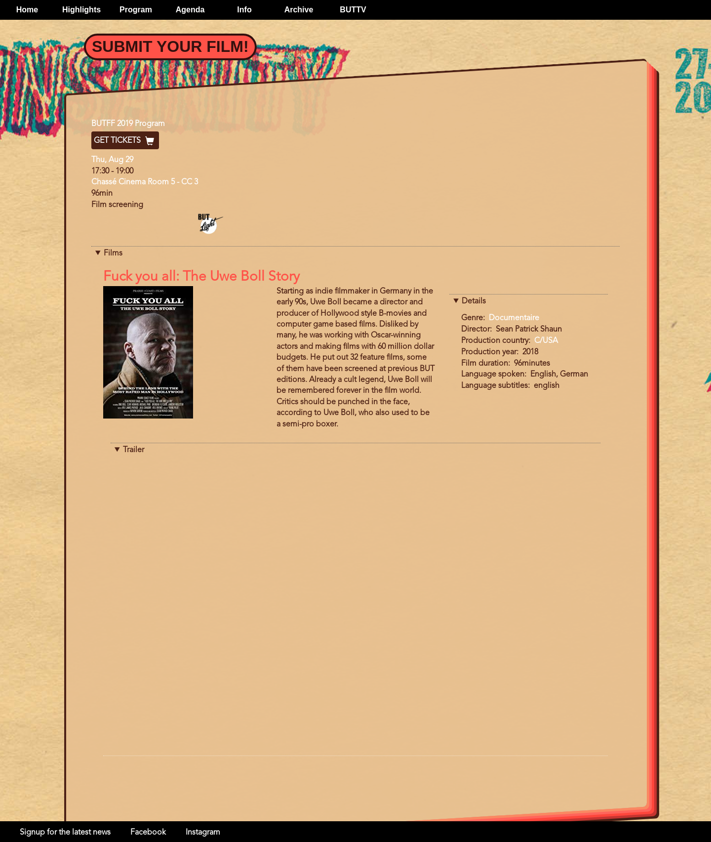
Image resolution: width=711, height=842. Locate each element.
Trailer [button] (133, 450)
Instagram (203, 833)
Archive (299, 9)
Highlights (81, 9)
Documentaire (514, 318)
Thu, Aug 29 (112, 160)
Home (27, 9)
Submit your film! (170, 46)
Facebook (148, 833)
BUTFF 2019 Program (128, 124)
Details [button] (474, 301)
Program (135, 9)
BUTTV (353, 9)
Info (244, 9)
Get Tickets (125, 140)
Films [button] (113, 253)
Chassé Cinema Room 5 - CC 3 (144, 182)
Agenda (190, 9)
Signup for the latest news (65, 833)
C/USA (546, 341)
